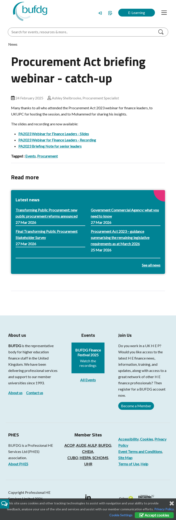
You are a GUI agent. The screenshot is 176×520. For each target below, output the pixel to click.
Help (144, 464)
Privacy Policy (164, 509)
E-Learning (136, 12)
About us (15, 393)
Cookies (146, 439)
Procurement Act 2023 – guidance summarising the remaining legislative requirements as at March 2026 (120, 237)
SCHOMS (100, 457)
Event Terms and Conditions (140, 451)
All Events (88, 380)
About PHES (18, 464)
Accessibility (128, 439)
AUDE (81, 445)
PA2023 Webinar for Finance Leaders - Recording (57, 140)
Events (30, 156)
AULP (92, 445)
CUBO (72, 457)
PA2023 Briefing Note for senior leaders (50, 146)
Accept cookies (154, 515)
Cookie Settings (120, 515)
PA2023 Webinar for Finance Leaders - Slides (53, 134)
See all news (151, 265)
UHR (88, 464)
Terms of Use (128, 464)
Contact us (34, 393)
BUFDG (14, 345)
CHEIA (87, 451)
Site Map (125, 457)
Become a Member (136, 406)
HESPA (85, 457)
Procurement (47, 156)
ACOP (69, 445)
